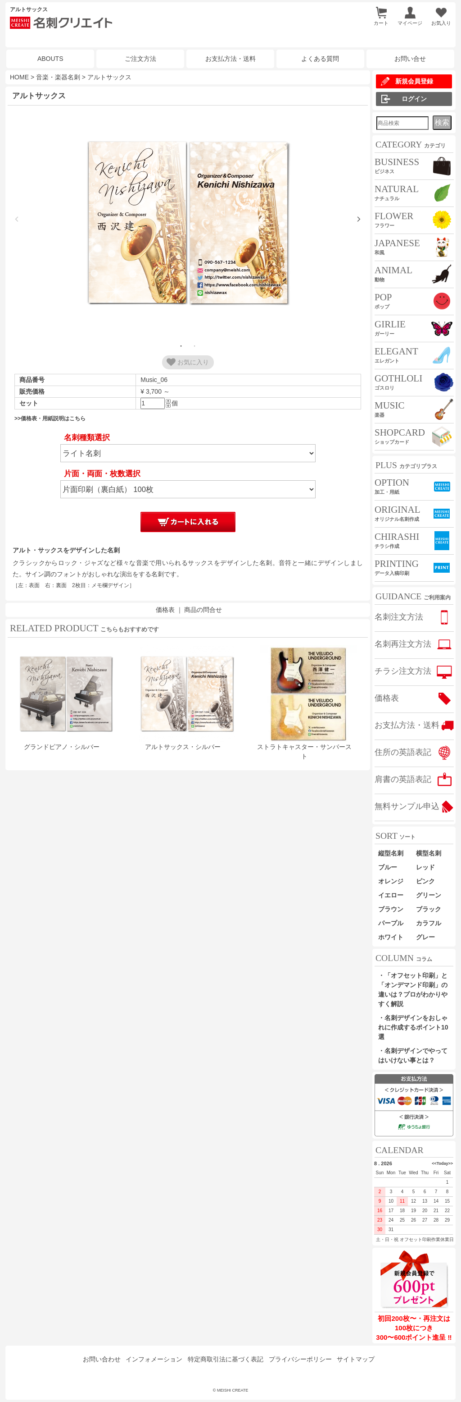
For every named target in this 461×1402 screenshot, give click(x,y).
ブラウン (390, 909)
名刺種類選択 (87, 437)
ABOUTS (50, 58)
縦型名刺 (390, 853)
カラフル (428, 923)
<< (434, 1163)
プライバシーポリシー (300, 1359)
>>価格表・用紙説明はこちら (50, 418)
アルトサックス (109, 77)
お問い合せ (410, 58)
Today (442, 1163)
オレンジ (390, 881)
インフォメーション (154, 1359)
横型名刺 (428, 853)
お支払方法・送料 (230, 58)
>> (450, 1163)
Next (359, 219)
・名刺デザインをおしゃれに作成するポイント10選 (413, 1027)
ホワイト (390, 937)
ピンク (425, 881)
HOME (19, 77)
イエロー (390, 895)
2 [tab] (194, 345)
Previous (16, 219)
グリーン (428, 895)
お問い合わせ (102, 1359)
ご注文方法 (140, 58)
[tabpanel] (187, 223)
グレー (425, 937)
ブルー (390, 867)
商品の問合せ (203, 609)
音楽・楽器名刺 (58, 77)
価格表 (165, 609)
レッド (425, 867)
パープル (390, 923)
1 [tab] (180, 345)
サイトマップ (356, 1359)
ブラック (428, 909)
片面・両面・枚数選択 (102, 473)
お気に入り (188, 362)
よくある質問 (320, 58)
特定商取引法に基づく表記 (225, 1359)
